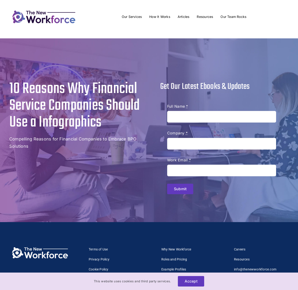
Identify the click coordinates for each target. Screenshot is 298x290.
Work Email (179, 160)
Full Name (177, 106)
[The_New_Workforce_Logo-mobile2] (43, 9)
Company (177, 133)
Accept (191, 281)
